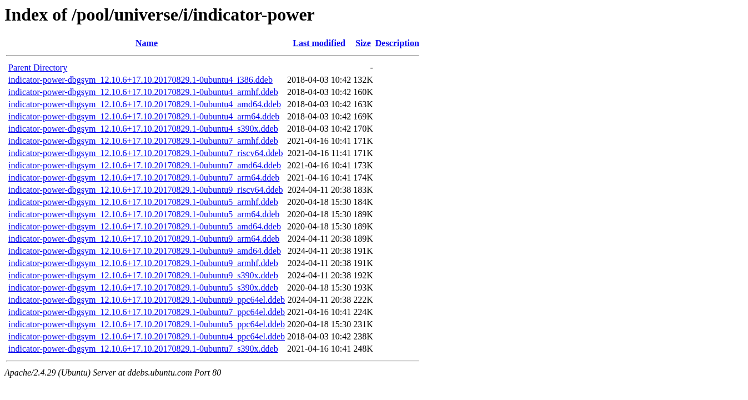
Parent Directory (37, 67)
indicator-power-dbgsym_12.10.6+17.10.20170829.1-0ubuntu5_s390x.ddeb (143, 287)
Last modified (319, 43)
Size (363, 43)
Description (397, 43)
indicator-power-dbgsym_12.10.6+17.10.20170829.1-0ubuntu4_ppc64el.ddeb (146, 336)
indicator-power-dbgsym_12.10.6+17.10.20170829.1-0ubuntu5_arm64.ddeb (143, 214)
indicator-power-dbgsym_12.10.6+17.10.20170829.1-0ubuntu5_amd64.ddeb (144, 226)
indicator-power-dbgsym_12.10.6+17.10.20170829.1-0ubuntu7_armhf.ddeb (143, 141)
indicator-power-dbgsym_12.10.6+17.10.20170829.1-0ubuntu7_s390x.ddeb (143, 348)
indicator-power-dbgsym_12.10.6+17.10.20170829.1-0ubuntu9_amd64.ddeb (144, 251)
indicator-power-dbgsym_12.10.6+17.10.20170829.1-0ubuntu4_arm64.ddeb (143, 116)
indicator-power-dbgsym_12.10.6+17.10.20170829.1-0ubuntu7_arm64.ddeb (143, 177)
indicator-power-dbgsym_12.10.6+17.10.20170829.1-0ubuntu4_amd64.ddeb (144, 104)
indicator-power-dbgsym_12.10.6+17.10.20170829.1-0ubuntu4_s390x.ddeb (143, 128)
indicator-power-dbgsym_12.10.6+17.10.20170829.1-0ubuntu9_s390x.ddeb (143, 275)
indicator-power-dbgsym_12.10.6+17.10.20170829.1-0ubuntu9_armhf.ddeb (143, 263)
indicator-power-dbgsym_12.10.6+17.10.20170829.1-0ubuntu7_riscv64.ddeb (145, 153)
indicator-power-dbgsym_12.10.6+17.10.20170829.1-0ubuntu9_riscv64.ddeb (145, 189)
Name (146, 43)
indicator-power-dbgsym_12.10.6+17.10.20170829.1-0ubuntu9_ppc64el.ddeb (146, 299)
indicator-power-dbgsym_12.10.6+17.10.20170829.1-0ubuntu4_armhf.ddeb (143, 92)
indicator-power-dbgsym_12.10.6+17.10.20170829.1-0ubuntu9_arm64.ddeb (143, 238)
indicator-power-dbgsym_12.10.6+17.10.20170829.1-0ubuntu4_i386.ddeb (140, 79)
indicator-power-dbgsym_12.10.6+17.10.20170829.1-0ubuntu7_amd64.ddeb (144, 165)
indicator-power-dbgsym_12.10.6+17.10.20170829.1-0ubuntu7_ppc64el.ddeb (146, 312)
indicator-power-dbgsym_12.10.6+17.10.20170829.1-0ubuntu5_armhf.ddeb (143, 202)
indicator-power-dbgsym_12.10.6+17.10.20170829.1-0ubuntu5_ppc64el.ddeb (146, 324)
